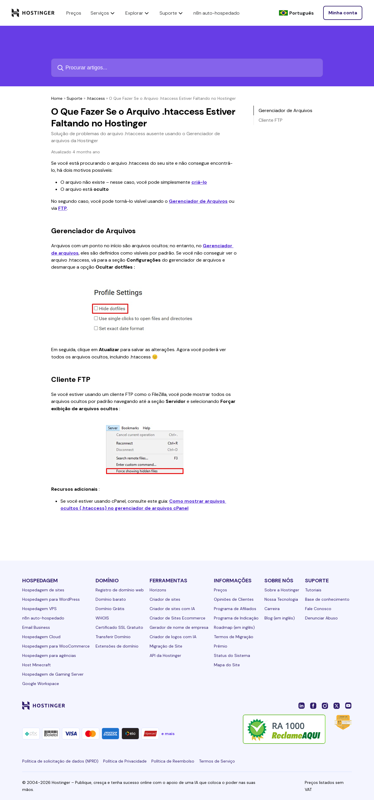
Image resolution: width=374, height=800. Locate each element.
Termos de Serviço (217, 761)
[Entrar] (342, 13)
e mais (168, 733)
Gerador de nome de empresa (179, 627)
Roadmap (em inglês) (234, 627)
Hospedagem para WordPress (51, 599)
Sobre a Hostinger (281, 590)
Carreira (272, 608)
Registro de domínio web (120, 590)
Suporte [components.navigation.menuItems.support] (172, 13)
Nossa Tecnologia (281, 599)
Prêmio (220, 646)
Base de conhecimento (327, 599)
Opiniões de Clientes (234, 599)
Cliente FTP (271, 120)
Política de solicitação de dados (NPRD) (60, 761)
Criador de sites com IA (172, 608)
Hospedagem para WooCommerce (56, 646)
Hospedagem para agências (49, 655)
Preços (220, 590)
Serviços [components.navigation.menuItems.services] (103, 13)
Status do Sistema (232, 655)
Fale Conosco (318, 608)
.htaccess (95, 98)
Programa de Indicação (236, 618)
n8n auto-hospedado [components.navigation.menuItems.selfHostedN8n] (216, 13)
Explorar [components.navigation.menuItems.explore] (137, 13)
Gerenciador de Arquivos (198, 201)
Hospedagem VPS (39, 608)
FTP (62, 208)
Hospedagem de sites (43, 590)
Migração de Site (166, 646)
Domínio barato (111, 599)
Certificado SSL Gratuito (119, 627)
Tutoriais (313, 590)
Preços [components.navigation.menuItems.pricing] (73, 13)
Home (57, 98)
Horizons (158, 590)
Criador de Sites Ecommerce (177, 618)
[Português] (296, 13)
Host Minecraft (36, 664)
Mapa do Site (227, 664)
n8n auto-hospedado (43, 618)
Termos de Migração (233, 636)
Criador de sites (165, 599)
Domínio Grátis (110, 608)
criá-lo (199, 182)
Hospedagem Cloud (41, 636)
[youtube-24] (348, 705)
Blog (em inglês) (279, 618)
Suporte (74, 98)
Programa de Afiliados (235, 608)
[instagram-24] (324, 705)
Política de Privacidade (125, 761)
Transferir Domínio (113, 636)
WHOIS (102, 618)
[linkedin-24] (301, 705)
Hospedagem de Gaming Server (53, 674)
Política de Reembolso (172, 761)
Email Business (36, 627)
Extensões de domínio (117, 646)
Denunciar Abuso (321, 618)
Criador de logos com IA (173, 636)
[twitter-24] (336, 705)
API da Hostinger (165, 655)
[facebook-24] (313, 705)
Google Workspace (40, 683)
